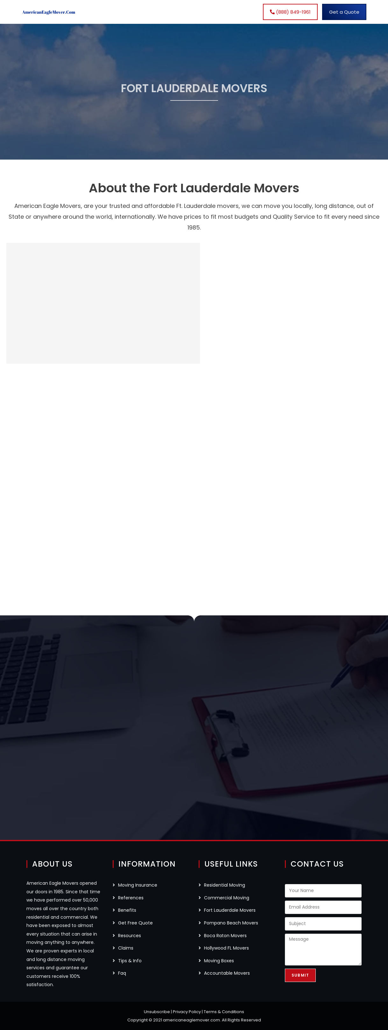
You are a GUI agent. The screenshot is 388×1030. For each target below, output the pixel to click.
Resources (129, 935)
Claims (125, 948)
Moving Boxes (219, 961)
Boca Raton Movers (225, 935)
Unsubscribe (157, 1012)
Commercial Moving (226, 898)
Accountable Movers (227, 973)
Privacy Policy (187, 1012)
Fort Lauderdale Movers (230, 910)
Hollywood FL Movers (226, 948)
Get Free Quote (135, 923)
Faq (122, 973)
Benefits (127, 910)
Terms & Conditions (224, 1012)
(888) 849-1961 (290, 12)
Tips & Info (130, 961)
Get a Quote (344, 12)
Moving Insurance (137, 885)
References (131, 898)
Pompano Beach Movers (231, 923)
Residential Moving (224, 885)
